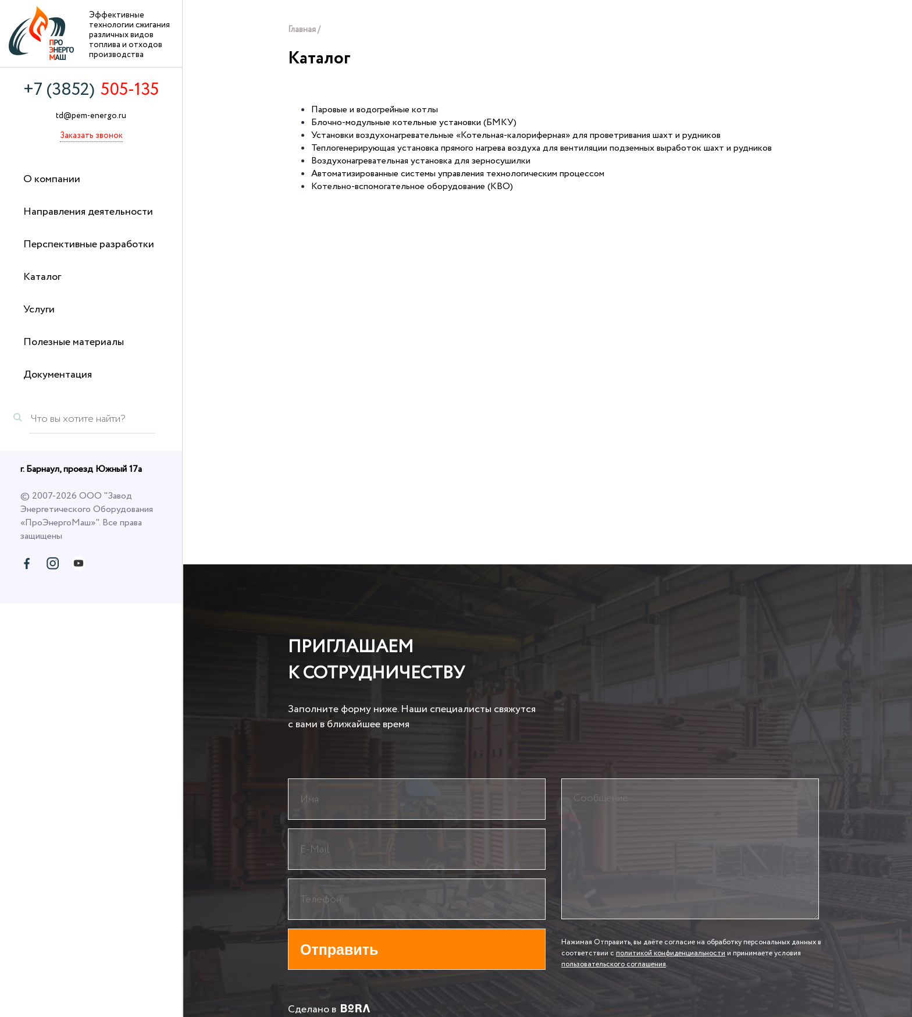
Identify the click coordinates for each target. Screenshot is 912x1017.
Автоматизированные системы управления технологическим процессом (457, 173)
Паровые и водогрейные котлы (374, 109)
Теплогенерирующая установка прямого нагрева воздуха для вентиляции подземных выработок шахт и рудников (541, 148)
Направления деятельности (88, 211)
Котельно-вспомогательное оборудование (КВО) (412, 186)
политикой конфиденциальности (670, 953)
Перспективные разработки (88, 244)
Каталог (42, 277)
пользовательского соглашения (613, 964)
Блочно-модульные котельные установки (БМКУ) (413, 122)
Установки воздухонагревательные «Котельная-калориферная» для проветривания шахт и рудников (516, 135)
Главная (302, 29)
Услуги (39, 309)
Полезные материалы (73, 342)
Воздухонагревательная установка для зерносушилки (420, 161)
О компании (51, 179)
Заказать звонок (91, 135)
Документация (57, 374)
